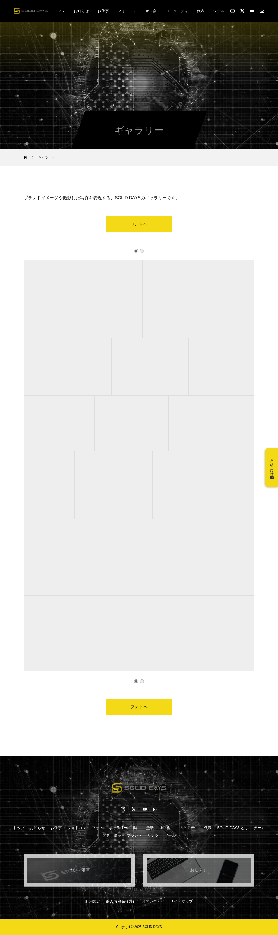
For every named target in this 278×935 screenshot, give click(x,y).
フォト (97, 828)
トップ (59, 11)
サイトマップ (181, 901)
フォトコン (127, 11)
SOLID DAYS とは (232, 828)
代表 (200, 11)
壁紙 (150, 828)
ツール (219, 11)
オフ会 (151, 11)
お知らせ (81, 11)
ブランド (134, 835)
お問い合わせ (153, 901)
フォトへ (139, 229)
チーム (259, 828)
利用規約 (92, 901)
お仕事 (103, 11)
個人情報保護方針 (121, 901)
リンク (153, 835)
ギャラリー (118, 828)
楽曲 (137, 828)
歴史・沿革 (111, 835)
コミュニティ (176, 11)
